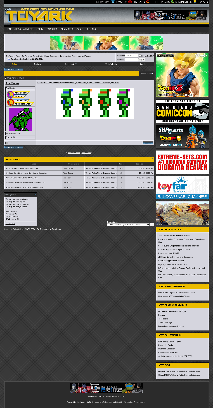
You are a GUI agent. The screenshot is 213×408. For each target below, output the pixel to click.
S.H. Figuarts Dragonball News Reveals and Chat (178, 246)
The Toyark (10, 56)
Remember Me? (146, 56)
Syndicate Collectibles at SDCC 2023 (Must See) (24, 187)
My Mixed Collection (166, 349)
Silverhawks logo (165, 322)
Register (37, 64)
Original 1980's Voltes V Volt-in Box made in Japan (179, 371)
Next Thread (86, 153)
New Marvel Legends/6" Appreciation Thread (176, 293)
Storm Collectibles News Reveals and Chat (21, 168)
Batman (161, 315)
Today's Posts (111, 64)
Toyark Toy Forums (23, 56)
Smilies (8, 214)
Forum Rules (10, 224)
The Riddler (163, 319)
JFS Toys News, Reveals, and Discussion (175, 257)
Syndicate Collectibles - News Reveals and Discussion (26, 173)
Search (143, 64)
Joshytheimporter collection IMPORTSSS (175, 356)
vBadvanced (81, 402)
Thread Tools (145, 74)
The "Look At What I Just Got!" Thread (174, 236)
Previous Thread (74, 153)
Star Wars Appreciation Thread (171, 261)
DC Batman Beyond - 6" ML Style (172, 311)
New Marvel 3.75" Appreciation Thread (174, 296)
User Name (120, 56)
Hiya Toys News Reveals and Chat (172, 264)
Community (71, 64)
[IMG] (7, 216)
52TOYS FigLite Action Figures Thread (174, 249)
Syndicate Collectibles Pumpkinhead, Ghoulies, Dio (24, 182)
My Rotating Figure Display (169, 341)
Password (119, 60)
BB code (8, 211)
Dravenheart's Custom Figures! (171, 326)
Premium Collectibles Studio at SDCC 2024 (21, 178)
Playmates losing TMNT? (168, 253)
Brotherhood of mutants (168, 352)
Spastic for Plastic (165, 345)
